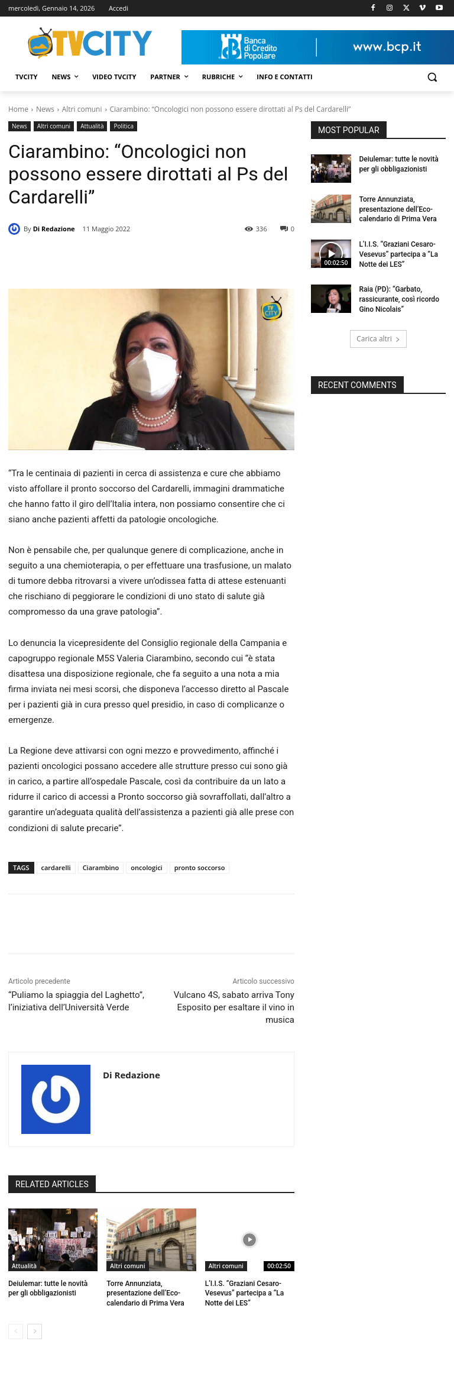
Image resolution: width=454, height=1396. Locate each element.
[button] (432, 77)
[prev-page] (15, 1331)
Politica (123, 126)
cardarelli (56, 867)
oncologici (146, 867)
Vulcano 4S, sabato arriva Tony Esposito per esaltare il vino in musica (234, 1007)
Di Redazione (54, 228)
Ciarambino (101, 867)
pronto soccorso (199, 867)
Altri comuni (82, 109)
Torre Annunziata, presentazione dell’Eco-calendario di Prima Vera (145, 1293)
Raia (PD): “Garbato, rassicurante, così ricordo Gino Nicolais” (399, 299)
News (45, 109)
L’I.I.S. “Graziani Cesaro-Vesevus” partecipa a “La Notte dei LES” (244, 1293)
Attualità (92, 126)
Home (18, 109)
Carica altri (378, 339)
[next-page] (34, 1331)
